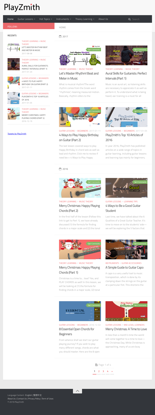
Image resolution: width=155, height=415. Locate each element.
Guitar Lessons (25, 19)
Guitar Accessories (132, 263)
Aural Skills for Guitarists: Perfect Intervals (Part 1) (126, 76)
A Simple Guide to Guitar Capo (124, 267)
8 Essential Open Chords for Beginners (76, 331)
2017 (63, 36)
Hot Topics (44, 19)
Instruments (62, 19)
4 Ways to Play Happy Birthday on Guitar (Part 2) (79, 137)
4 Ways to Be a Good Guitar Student (123, 208)
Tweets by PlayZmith (17, 133)
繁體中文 (37, 395)
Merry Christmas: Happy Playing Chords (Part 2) (79, 208)
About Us (103, 19)
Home (10, 19)
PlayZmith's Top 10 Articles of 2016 (124, 137)
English (28, 395)
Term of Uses (47, 398)
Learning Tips (131, 201)
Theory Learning (83, 19)
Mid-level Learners (134, 324)
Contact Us (22, 398)
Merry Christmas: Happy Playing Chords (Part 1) (79, 270)
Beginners (82, 130)
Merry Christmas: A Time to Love (126, 329)
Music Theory (86, 69)
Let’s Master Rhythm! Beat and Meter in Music (79, 76)
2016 (63, 169)
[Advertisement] (28, 159)
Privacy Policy (34, 398)
